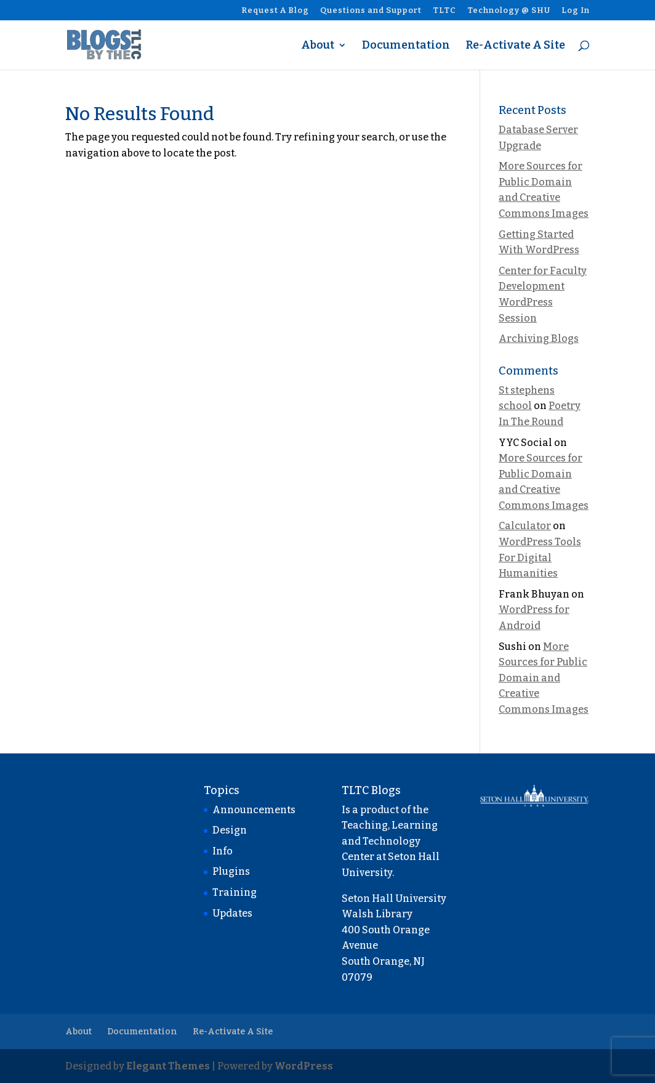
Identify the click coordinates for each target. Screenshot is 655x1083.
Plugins (231, 871)
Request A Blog (275, 10)
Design (229, 830)
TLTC (444, 10)
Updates (232, 913)
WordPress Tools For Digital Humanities (540, 557)
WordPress (304, 1066)
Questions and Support (371, 10)
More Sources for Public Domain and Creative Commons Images (544, 678)
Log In (575, 10)
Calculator (525, 526)
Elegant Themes (168, 1066)
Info (222, 851)
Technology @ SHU (508, 10)
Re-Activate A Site (515, 46)
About (317, 46)
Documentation (406, 46)
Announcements (253, 810)
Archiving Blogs (539, 338)
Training (234, 892)
